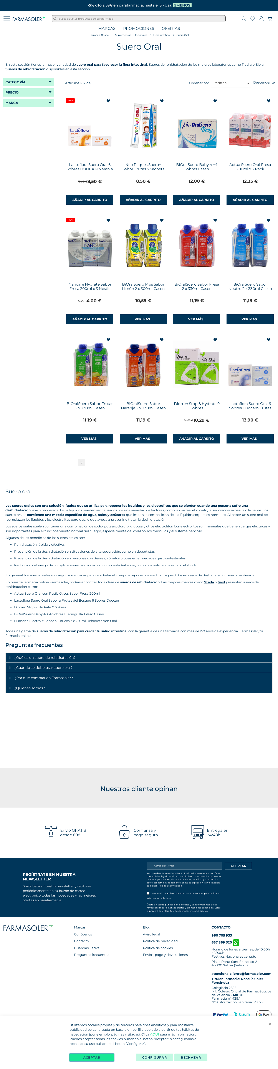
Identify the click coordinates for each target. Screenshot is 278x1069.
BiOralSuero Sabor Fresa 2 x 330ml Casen (196, 286)
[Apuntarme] (238, 866)
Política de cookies (158, 948)
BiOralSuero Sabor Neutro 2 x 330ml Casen (250, 286)
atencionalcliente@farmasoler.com (241, 974)
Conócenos (83, 934)
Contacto (81, 941)
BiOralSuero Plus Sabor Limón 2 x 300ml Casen (143, 286)
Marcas (107, 29)
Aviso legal (151, 934)
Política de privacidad (170, 885)
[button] (108, 101)
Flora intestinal (161, 35)
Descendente (264, 82)
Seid (221, 582)
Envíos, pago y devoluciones (165, 955)
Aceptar (91, 1057)
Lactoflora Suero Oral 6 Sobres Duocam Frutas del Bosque (250, 408)
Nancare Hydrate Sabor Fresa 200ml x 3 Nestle (89, 286)
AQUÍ (154, 1034)
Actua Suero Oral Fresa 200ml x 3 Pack (250, 166)
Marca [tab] (11, 103)
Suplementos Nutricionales (131, 35)
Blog (146, 927)
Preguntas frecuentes (91, 955)
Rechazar (191, 1057)
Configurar (154, 1057)
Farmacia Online (99, 35)
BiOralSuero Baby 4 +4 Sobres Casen (196, 166)
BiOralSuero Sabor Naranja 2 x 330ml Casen (143, 406)
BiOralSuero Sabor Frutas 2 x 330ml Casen (90, 406)
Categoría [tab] (15, 82)
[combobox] (139, 18)
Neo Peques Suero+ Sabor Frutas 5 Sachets (143, 166)
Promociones (138, 29)
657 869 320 (225, 942)
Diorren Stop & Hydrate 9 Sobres (197, 406)
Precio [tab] (12, 92)
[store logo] (29, 18)
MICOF (239, 995)
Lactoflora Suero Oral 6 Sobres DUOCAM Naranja (90, 166)
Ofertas (171, 29)
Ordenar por (199, 83)
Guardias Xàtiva (86, 948)
